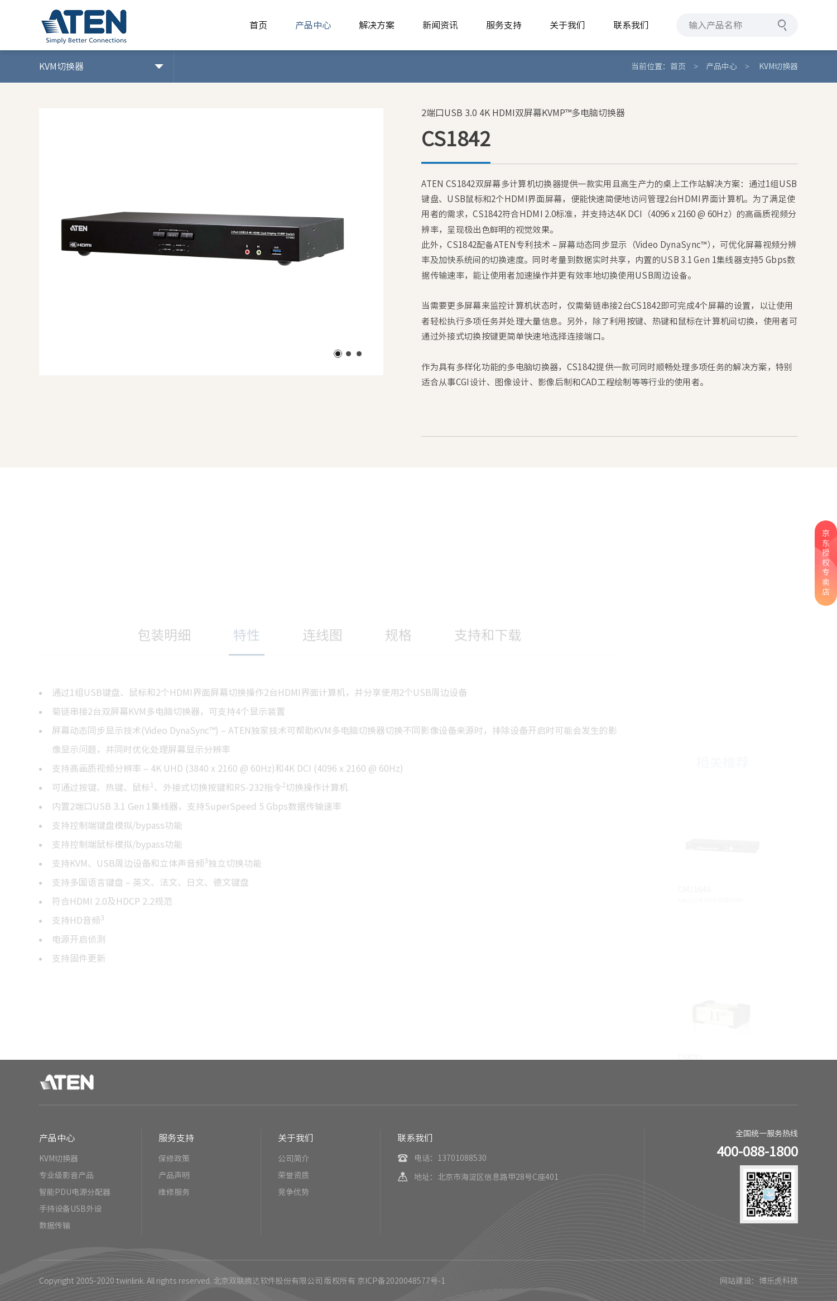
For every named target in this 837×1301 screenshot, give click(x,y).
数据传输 (54, 1226)
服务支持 (176, 1137)
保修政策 (174, 1159)
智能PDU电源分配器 (74, 1192)
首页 (678, 66)
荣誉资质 (293, 1175)
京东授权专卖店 (826, 562)
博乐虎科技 (778, 1281)
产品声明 (174, 1175)
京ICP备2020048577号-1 (401, 1281)
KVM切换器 (777, 66)
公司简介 (293, 1159)
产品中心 (721, 66)
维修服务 (174, 1192)
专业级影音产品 (66, 1175)
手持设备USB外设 (70, 1209)
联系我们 (415, 1137)
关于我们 (296, 1137)
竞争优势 (293, 1192)
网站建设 (735, 1281)
